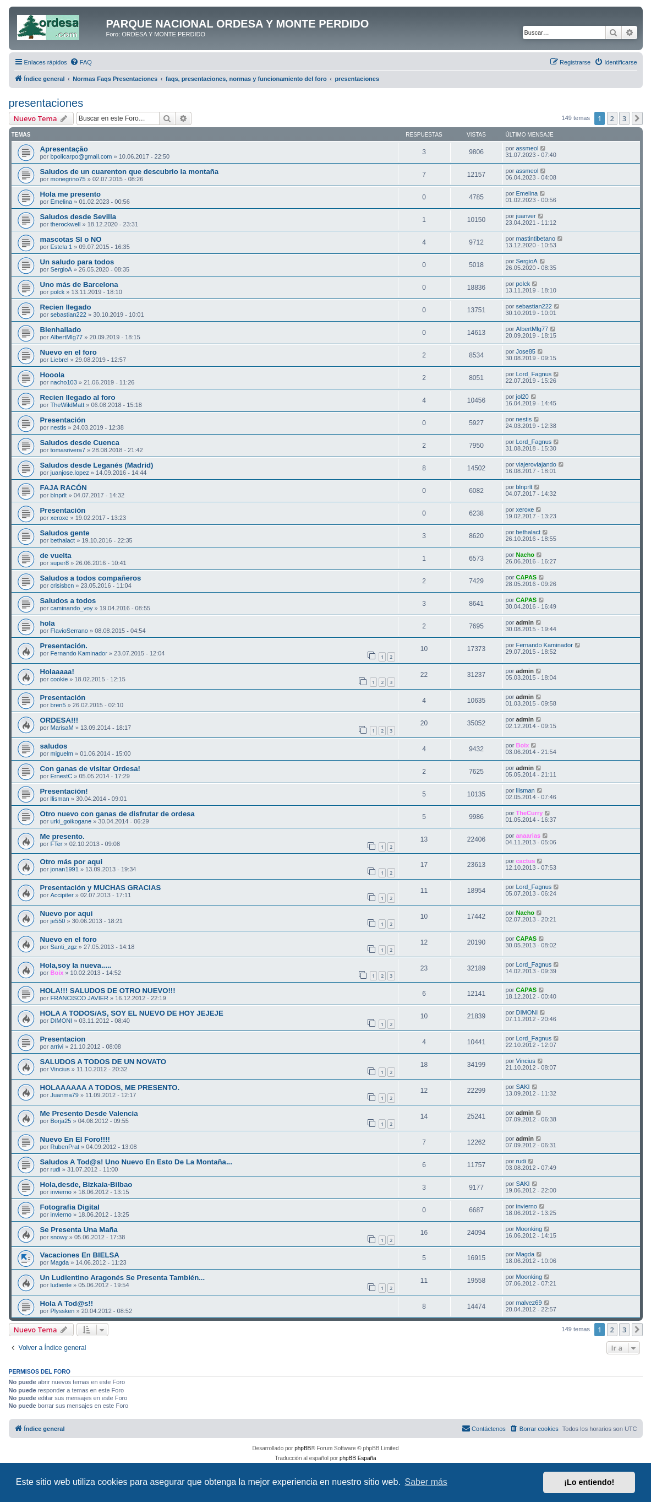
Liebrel (59, 359)
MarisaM (61, 727)
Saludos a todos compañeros (90, 578)
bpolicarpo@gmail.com (81, 156)
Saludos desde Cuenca (79, 442)
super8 (59, 563)
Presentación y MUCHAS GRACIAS (100, 887)
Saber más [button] (426, 1482)
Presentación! (64, 791)
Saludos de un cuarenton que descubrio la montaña (129, 171)
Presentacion (63, 1039)
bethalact (62, 540)
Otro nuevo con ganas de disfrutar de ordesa (117, 814)
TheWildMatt (67, 405)
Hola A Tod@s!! (67, 1303)
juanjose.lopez (69, 472)
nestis (58, 427)
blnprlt (58, 495)
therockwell (65, 224)
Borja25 (60, 1121)
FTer (56, 844)
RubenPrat (64, 1146)
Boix (522, 745)
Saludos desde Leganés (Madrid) (97, 465)
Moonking (529, 1229)
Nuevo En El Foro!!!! (75, 1139)
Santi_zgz (63, 947)
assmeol (527, 148)
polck (57, 292)
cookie (59, 679)
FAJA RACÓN (63, 488)
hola (47, 623)
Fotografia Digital (70, 1207)
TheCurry (529, 813)
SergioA (61, 269)
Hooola (52, 375)
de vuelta (56, 555)
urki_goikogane (70, 821)
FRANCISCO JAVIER (79, 998)
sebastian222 (68, 314)
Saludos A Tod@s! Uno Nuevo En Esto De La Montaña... (136, 1162)
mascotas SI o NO (71, 239)
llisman (59, 798)
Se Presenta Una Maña (79, 1230)
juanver (525, 216)
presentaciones (46, 103)
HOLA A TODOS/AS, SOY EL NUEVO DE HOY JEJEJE (131, 1013)
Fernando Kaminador (78, 653)
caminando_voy (71, 608)
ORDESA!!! (59, 720)
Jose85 (525, 351)
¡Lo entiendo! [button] (589, 1482)
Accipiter (61, 895)
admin (524, 622)
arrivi (56, 1046)
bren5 (57, 705)
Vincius (59, 1069)
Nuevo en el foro (68, 352)
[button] (637, 118)
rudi (55, 1169)
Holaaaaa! (57, 672)
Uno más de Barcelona (79, 284)
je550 (57, 921)
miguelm (61, 753)
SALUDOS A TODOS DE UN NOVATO (103, 1062)
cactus (525, 861)
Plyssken (62, 1311)
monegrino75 (67, 179)
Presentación (63, 420)
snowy (58, 1237)
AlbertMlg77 (66, 337)
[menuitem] (81, 62)
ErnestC (61, 776)
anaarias (528, 835)
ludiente (61, 1285)
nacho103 (63, 382)
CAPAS (526, 577)
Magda (59, 1262)
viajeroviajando (536, 464)
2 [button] (612, 118)
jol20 (522, 396)
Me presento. (62, 836)
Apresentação (64, 149)
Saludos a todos (68, 601)
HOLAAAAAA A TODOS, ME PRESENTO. (110, 1087)
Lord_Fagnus (533, 374)
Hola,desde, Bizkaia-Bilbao (86, 1184)
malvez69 (528, 1302)
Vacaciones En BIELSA (79, 1255)
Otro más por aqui (71, 862)
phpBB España (358, 1458)
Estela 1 (61, 246)
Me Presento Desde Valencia (89, 1113)
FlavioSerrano (68, 630)
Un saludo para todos (77, 262)
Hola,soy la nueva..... (76, 965)
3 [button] (624, 118)
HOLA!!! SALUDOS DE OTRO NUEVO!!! (108, 990)
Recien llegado (65, 307)
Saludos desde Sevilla (78, 217)
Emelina (61, 201)
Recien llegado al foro (78, 397)
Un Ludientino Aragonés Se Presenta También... (122, 1277)
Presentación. (64, 646)
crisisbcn (62, 585)
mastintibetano (535, 238)
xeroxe (59, 517)
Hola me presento (70, 194)
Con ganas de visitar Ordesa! (90, 768)
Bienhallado (60, 330)
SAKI (522, 1086)
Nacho (525, 554)
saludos (54, 746)
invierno (61, 1192)
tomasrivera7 (67, 450)
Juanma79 (64, 1095)
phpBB (302, 1448)
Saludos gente (65, 533)
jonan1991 (64, 869)
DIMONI (61, 1020)
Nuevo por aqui (66, 913)
